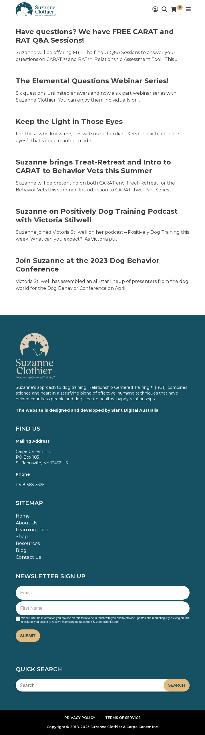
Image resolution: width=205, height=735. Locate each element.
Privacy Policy (79, 718)
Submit (28, 635)
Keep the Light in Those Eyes (69, 121)
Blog (21, 550)
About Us (26, 523)
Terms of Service (123, 718)
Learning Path (32, 529)
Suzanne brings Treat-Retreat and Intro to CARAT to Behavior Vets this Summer (93, 166)
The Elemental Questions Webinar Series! (92, 81)
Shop (22, 536)
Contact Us (28, 557)
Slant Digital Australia (134, 410)
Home (23, 516)
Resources (28, 543)
